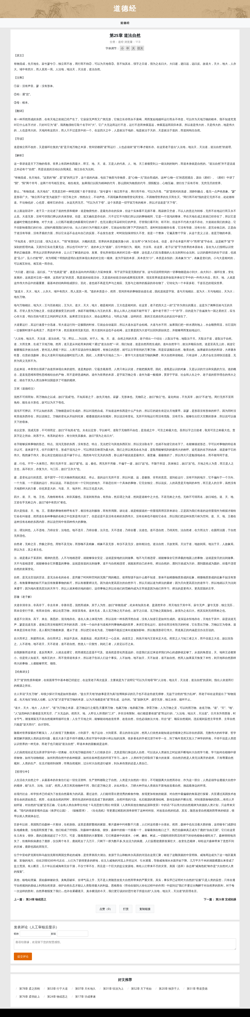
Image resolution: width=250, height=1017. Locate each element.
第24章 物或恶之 (36, 899)
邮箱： (54, 933)
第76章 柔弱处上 (29, 996)
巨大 (140, 48)
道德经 (125, 23)
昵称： (17, 933)
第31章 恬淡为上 (113, 988)
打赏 (126, 909)
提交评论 (22, 956)
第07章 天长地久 (85, 988)
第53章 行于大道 (57, 988)
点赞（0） (105, 909)
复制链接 (145, 909)
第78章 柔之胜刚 (29, 988)
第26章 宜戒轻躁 (226, 899)
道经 (121, 42)
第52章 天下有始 (141, 988)
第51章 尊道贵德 (197, 988)
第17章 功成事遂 (85, 996)
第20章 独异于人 (169, 988)
